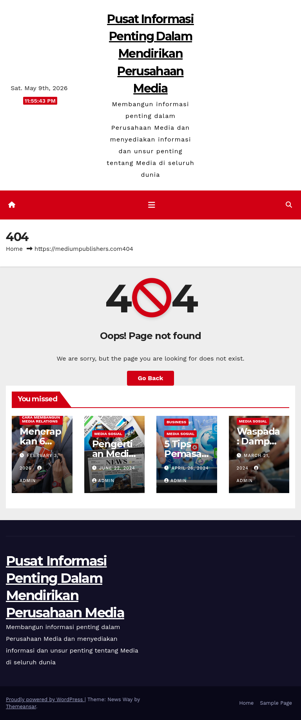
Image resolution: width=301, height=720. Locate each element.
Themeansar (21, 706)
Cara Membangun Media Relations (41, 419)
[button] (289, 205)
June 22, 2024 (117, 468)
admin (103, 480)
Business (176, 422)
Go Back (150, 378)
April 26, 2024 (190, 468)
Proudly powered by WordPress (45, 699)
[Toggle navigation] (151, 205)
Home (14, 248)
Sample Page (276, 703)
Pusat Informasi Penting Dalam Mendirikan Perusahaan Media (150, 54)
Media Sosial (108, 434)
